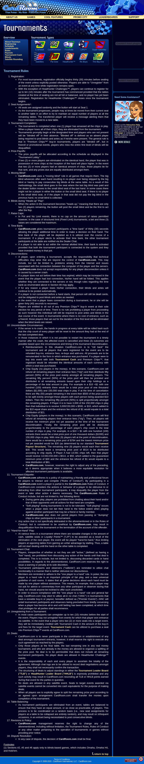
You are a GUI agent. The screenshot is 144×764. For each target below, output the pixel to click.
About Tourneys (12, 42)
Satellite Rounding (14, 59)
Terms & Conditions (62, 759)
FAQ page (118, 133)
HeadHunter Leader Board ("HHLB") (52, 673)
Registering (10, 44)
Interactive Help (133, 125)
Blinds (8, 57)
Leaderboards (11, 48)
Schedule (9, 46)
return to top (100, 754)
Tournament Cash (13, 55)
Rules (7, 50)
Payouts (9, 53)
